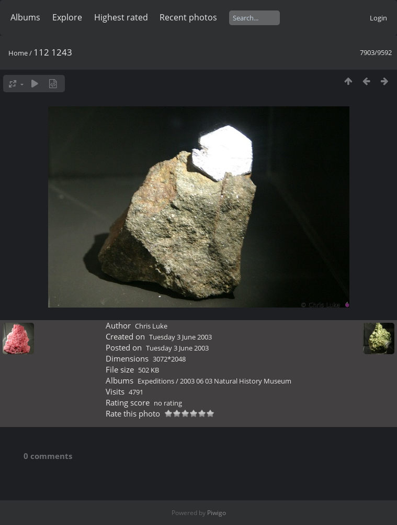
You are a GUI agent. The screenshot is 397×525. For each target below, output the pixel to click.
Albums (25, 17)
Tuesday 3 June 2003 (180, 337)
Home (18, 53)
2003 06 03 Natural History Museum (235, 381)
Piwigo (216, 512)
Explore (67, 17)
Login (378, 18)
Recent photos (188, 17)
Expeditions (156, 381)
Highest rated (121, 17)
